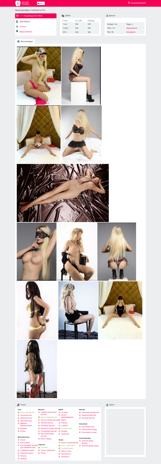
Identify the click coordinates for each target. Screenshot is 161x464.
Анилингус (65, 457)
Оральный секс (26, 418)
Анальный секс (26, 415)
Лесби (43, 453)
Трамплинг (65, 434)
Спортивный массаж (49, 431)
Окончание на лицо (89, 432)
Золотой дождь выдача (87, 442)
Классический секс (27, 412)
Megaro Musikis (24, 31)
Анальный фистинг (89, 415)
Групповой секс (26, 421)
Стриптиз (44, 447)
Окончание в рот (88, 427)
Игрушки (23, 428)
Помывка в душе (26, 453)
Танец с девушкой (48, 450)
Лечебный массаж (48, 426)
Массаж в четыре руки (49, 428)
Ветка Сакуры (46, 439)
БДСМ (63, 420)
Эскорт (23, 440)
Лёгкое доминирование (67, 416)
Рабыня (64, 423)
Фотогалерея (25, 41)
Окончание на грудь (89, 429)
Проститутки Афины (22, 10)
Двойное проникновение (26, 424)
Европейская (131, 28)
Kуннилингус (66, 454)
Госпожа (64, 412)
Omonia (21, 26)
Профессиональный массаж (48, 413)
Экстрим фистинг (88, 418)
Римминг (23, 459)
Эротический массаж (49, 417)
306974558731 (25, 22)
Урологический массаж (49, 420)
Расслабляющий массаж (47, 435)
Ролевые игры (66, 428)
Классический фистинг (90, 412)
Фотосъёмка (25, 443)
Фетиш (22, 431)
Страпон (64, 426)
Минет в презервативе (69, 443)
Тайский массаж (47, 423)
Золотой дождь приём (90, 446)
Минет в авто (66, 451)
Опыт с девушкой (68, 445)
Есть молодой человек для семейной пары (29, 446)
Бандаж (64, 431)
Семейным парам (27, 450)
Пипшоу (23, 456)
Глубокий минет (67, 448)
